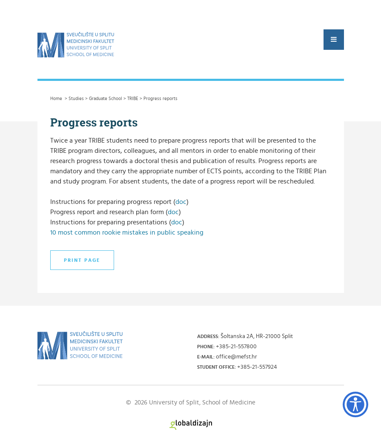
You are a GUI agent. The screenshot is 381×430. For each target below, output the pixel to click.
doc (180, 201)
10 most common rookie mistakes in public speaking (126, 232)
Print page (82, 260)
